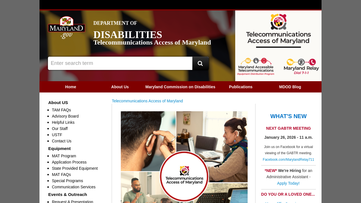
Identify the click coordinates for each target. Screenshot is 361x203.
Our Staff (60, 128)
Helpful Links (63, 122)
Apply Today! (289, 183)
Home (70, 87)
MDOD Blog (290, 87)
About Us (120, 87)
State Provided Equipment (75, 168)
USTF (57, 135)
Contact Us (61, 141)
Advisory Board (65, 116)
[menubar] (180, 86)
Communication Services (74, 187)
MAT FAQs (61, 174)
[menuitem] (70, 86)
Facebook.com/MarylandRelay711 (288, 160)
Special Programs (67, 180)
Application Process (69, 162)
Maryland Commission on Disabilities (180, 87)
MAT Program (64, 156)
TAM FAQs (61, 110)
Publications (240, 87)
